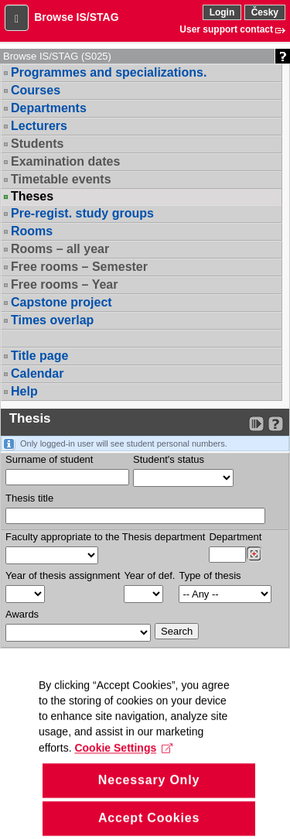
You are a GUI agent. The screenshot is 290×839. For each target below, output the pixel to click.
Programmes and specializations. (108, 72)
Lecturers (39, 125)
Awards (22, 614)
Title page (39, 355)
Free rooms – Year (64, 284)
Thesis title (29, 498)
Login (222, 12)
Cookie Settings (123, 771)
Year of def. (149, 575)
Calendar (37, 373)
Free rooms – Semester (79, 266)
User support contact (226, 29)
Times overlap (52, 320)
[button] (17, 18)
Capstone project (61, 302)
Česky (264, 12)
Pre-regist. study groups (82, 213)
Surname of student (49, 459)
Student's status (168, 459)
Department (235, 537)
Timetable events (61, 179)
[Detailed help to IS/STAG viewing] (276, 424)
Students (37, 143)
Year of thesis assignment (62, 575)
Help (24, 391)
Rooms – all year (60, 248)
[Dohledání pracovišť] (254, 554)
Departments (49, 108)
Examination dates (65, 161)
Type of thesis (210, 575)
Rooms (32, 231)
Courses (35, 90)
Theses (32, 197)
